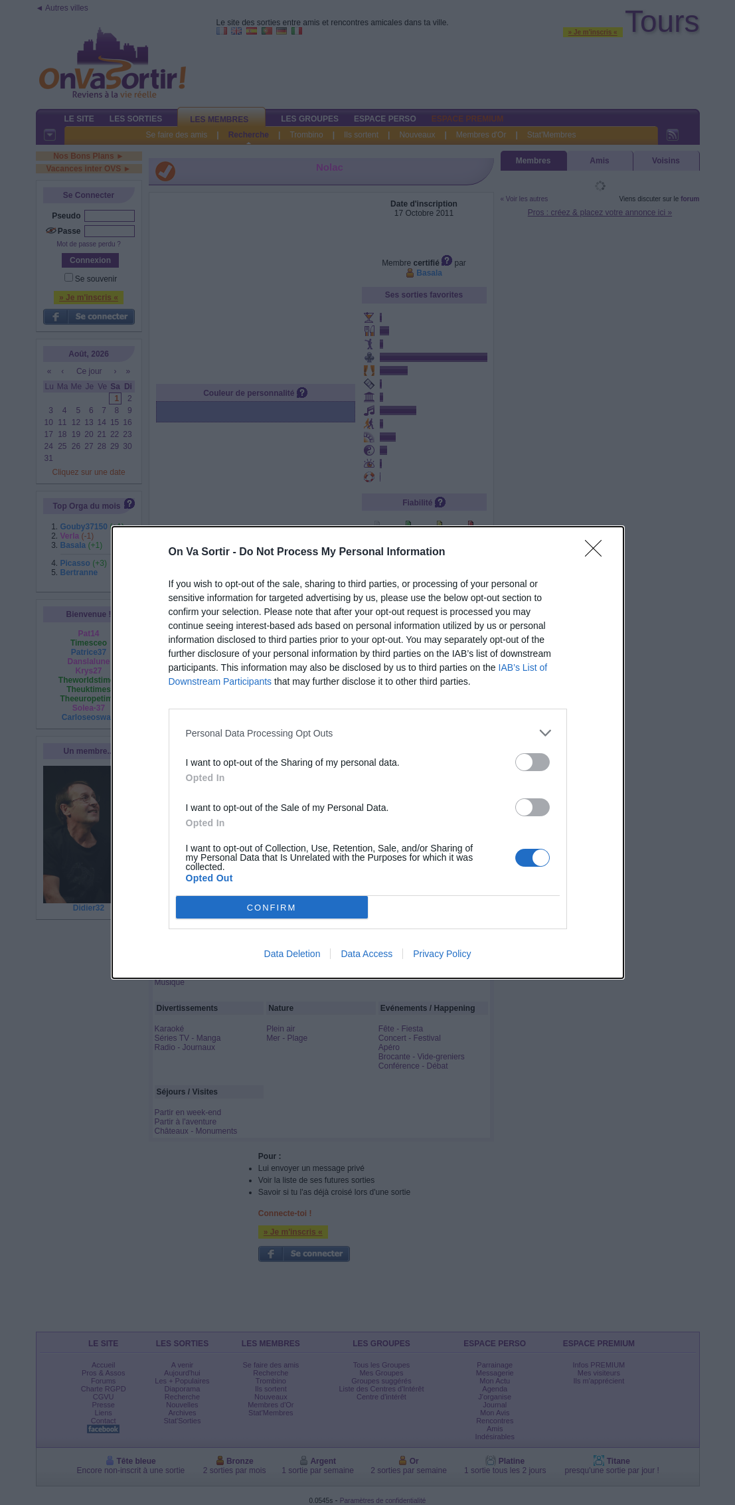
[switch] (532, 762)
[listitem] (368, 733)
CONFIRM (272, 908)
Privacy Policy (442, 953)
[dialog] (367, 752)
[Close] (597, 552)
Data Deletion (292, 953)
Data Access (366, 953)
